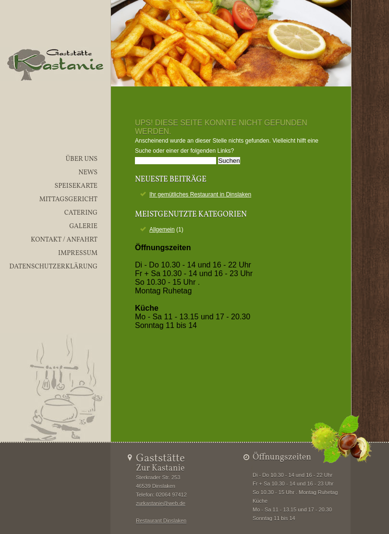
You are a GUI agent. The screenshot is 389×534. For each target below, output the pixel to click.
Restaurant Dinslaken (161, 520)
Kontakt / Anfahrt (64, 239)
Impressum (77, 253)
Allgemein (162, 229)
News (87, 172)
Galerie (83, 226)
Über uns (81, 159)
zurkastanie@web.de (160, 503)
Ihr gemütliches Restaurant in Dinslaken (200, 194)
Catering (80, 213)
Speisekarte (75, 186)
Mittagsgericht (68, 199)
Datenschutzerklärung (53, 266)
